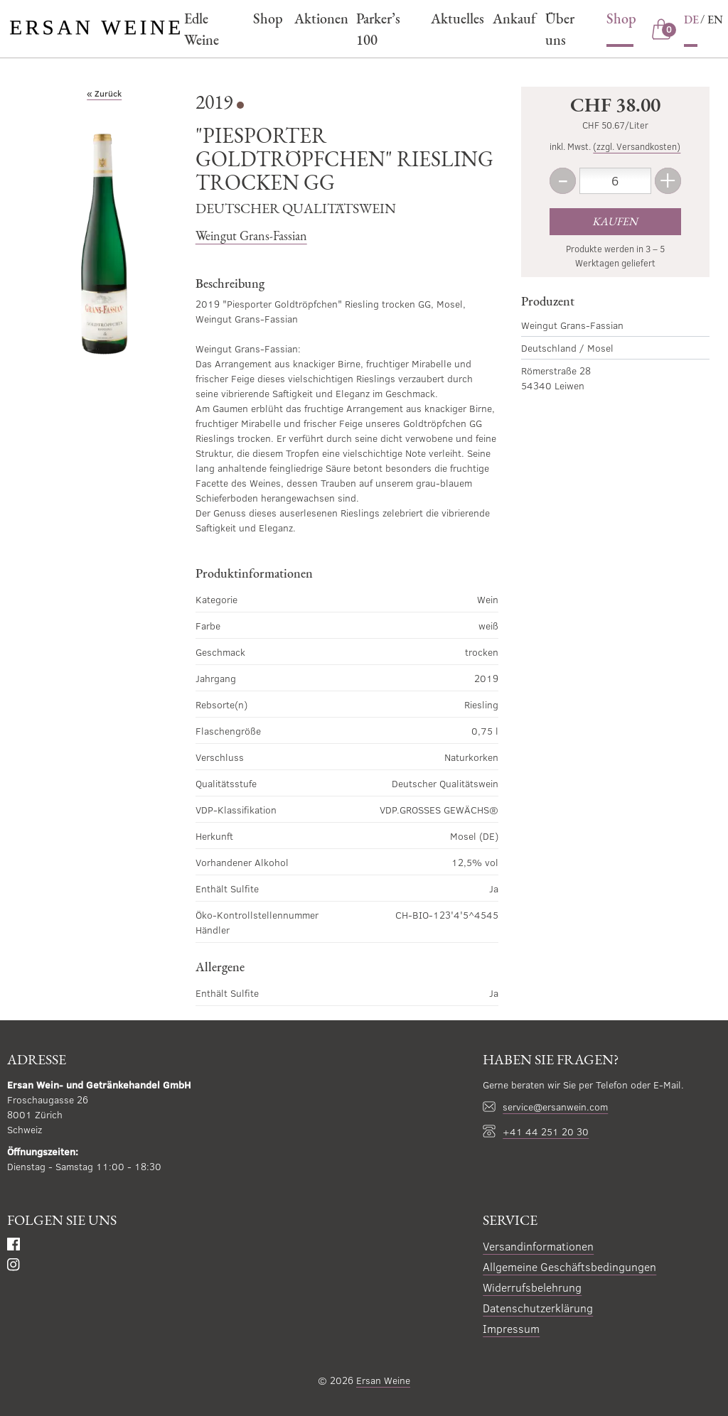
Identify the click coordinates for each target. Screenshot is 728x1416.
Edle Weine (201, 29)
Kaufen (615, 221)
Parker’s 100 (378, 29)
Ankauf (512, 18)
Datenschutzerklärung (538, 1307)
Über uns (559, 29)
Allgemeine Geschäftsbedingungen (569, 1266)
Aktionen (318, 18)
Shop (266, 18)
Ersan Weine (383, 1380)
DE (691, 19)
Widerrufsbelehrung (532, 1287)
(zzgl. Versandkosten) (636, 146)
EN (715, 19)
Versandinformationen (538, 1245)
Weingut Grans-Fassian (251, 235)
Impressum (511, 1328)
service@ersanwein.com (555, 1106)
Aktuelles (454, 18)
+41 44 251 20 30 (546, 1131)
